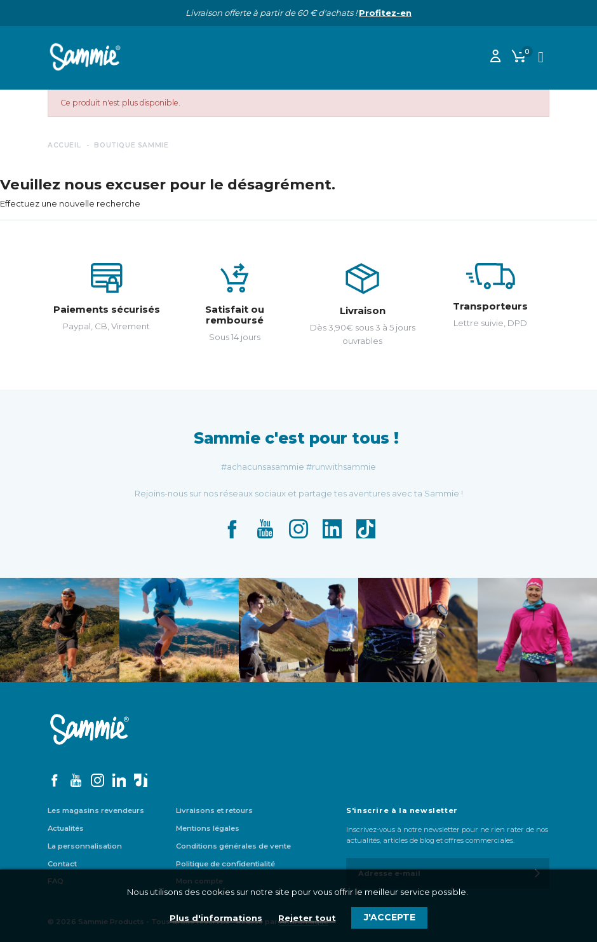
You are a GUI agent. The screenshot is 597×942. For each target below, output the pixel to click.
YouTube (264, 528)
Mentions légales (207, 828)
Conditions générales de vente (233, 846)
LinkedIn (332, 528)
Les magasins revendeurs (96, 810)
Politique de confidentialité (225, 863)
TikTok (365, 528)
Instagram (298, 528)
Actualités (66, 828)
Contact (62, 863)
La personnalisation (85, 846)
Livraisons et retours (214, 810)
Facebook (231, 528)
